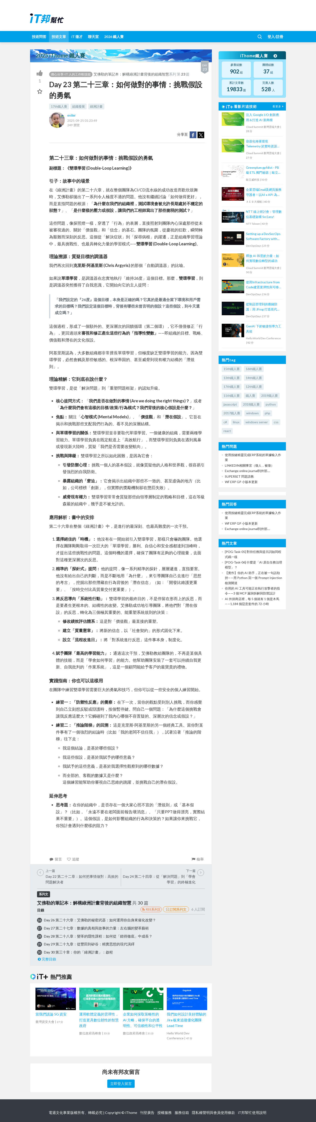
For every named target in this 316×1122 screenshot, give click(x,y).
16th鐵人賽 (254, 369)
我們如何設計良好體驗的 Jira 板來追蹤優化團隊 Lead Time (186, 1020)
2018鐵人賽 (251, 404)
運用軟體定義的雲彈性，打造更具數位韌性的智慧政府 (99, 1020)
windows (252, 413)
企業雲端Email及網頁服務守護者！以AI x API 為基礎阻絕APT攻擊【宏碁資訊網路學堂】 (263, 192)
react (227, 431)
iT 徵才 (77, 36)
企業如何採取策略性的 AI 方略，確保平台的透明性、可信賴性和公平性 (142, 1020)
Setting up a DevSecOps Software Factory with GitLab (263, 237)
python (271, 404)
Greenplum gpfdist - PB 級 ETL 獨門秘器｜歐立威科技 (263, 170)
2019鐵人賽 (269, 395)
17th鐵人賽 (59, 106)
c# (225, 422)
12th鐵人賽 (254, 386)
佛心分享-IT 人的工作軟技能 (71, 74)
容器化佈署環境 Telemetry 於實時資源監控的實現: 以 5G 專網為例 (263, 144)
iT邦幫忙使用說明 (252, 1112)
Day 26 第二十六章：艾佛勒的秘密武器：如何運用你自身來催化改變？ (100, 920)
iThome (131, 1112)
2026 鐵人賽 (114, 36)
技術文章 (59, 36)
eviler (71, 115)
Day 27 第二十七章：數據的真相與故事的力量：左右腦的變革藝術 (96, 928)
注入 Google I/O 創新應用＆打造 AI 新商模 (262, 117)
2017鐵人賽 (232, 413)
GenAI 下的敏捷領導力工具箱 (263, 328)
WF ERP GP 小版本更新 (241, 482)
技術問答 (39, 36)
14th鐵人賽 (254, 378)
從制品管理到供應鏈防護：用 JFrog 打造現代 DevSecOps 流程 (261, 307)
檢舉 (197, 859)
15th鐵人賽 (232, 369)
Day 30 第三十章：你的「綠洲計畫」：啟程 (78, 952)
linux (236, 422)
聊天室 (93, 36)
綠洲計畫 (96, 106)
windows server (257, 422)
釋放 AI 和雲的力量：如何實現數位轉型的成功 (262, 258)
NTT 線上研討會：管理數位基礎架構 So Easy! (264, 214)
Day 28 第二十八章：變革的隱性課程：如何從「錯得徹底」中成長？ (98, 936)
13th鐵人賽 (232, 378)
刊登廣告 (147, 1112)
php (267, 413)
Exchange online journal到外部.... (247, 471)
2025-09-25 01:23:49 (82, 120)
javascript (230, 404)
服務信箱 (182, 1112)
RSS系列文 (151, 909)
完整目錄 (46, 959)
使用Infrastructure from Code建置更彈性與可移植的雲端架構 (264, 285)
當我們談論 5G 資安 (51, 1014)
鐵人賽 (250, 395)
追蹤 (73, 859)
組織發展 (78, 106)
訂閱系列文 (176, 909)
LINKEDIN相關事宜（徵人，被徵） (249, 465)
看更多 (278, 106)
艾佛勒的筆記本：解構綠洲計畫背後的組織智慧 (131, 74)
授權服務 (164, 1112)
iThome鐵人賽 (258, 55)
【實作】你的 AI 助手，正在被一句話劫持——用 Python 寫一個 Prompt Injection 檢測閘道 (253, 578)
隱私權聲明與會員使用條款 (213, 1112)
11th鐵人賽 (232, 395)
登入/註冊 (275, 36)
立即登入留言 (121, 1083)
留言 (55, 859)
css (276, 422)
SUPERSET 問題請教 (239, 476)
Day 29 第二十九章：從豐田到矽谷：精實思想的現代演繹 (89, 944)
